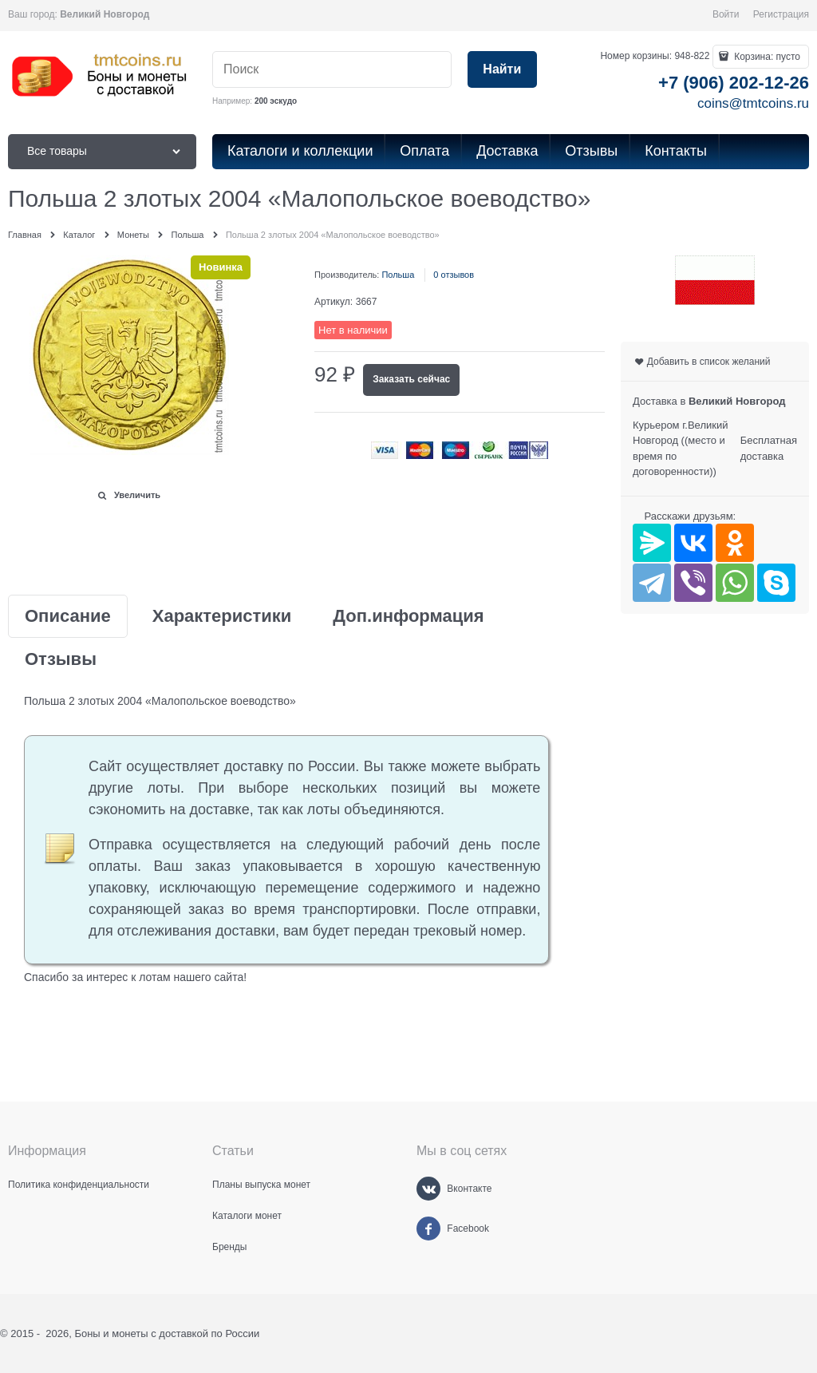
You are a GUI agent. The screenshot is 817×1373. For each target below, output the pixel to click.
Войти (726, 14)
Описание (68, 616)
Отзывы (61, 659)
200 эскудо (276, 101)
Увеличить (137, 495)
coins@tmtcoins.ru (753, 103)
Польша (397, 274)
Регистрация (781, 14)
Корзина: (766, 56)
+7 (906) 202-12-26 (733, 83)
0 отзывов (453, 274)
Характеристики (222, 616)
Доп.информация (408, 616)
